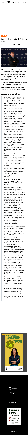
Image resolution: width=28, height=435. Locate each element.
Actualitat (7, 400)
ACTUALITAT (3, 35)
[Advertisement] (14, 20)
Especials (21, 400)
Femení (17, 402)
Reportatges (14, 400)
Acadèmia (11, 402)
